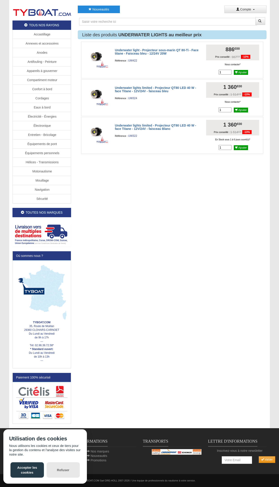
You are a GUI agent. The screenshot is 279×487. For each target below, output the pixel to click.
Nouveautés (98, 9)
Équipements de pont (42, 144)
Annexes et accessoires (42, 43)
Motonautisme (41, 171)
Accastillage (41, 34)
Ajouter (241, 72)
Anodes (41, 52)
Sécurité (42, 199)
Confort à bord (41, 89)
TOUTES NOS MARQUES (42, 212)
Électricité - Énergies (41, 116)
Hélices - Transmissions (42, 162)
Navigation (41, 189)
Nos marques (99, 451)
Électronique (42, 125)
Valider (267, 459)
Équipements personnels (41, 153)
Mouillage (42, 180)
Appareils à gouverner (41, 71)
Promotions (98, 460)
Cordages (42, 98)
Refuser (63, 470)
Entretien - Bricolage (41, 135)
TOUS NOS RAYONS (41, 25)
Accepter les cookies (27, 470)
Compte (245, 9)
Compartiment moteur (41, 80)
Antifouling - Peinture (42, 61)
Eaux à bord (42, 107)
